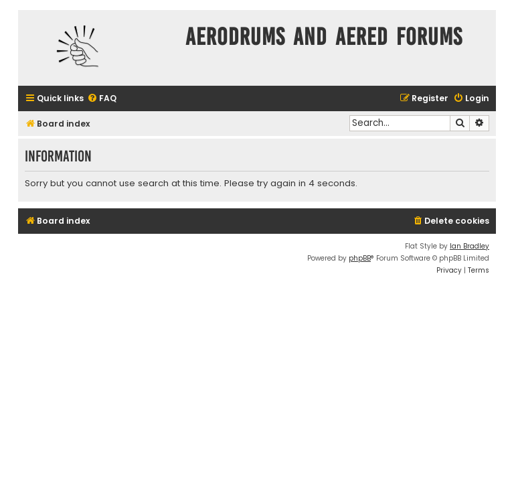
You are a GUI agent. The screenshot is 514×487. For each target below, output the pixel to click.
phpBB (360, 258)
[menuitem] (101, 99)
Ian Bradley (469, 246)
